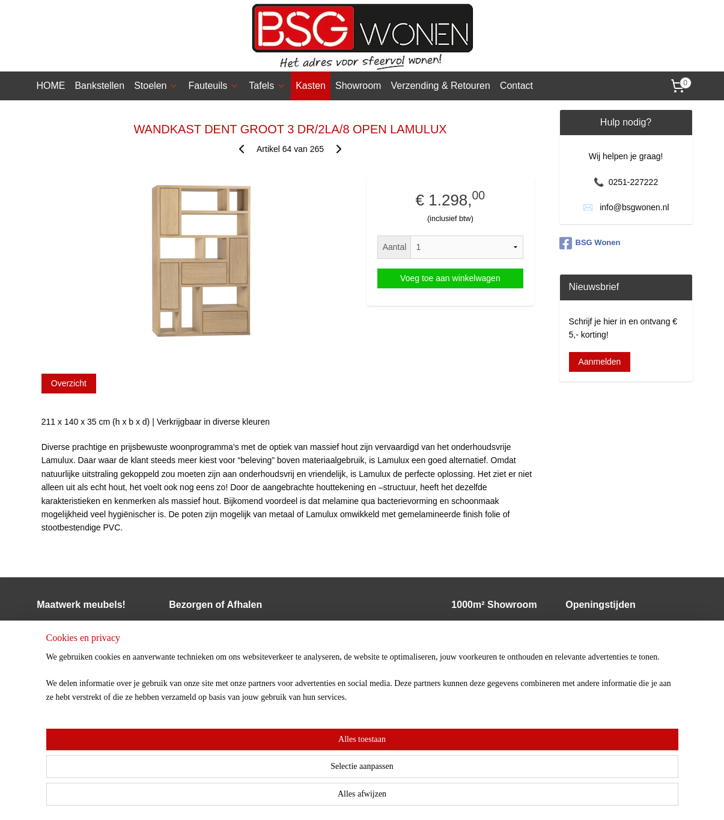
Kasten (311, 85)
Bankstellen (99, 85)
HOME (50, 85)
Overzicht (68, 383)
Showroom (358, 85)
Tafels (267, 85)
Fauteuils (213, 85)
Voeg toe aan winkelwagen (450, 278)
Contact (516, 85)
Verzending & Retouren (440, 85)
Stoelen (156, 85)
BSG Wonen (590, 243)
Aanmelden (600, 361)
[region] (283, 779)
